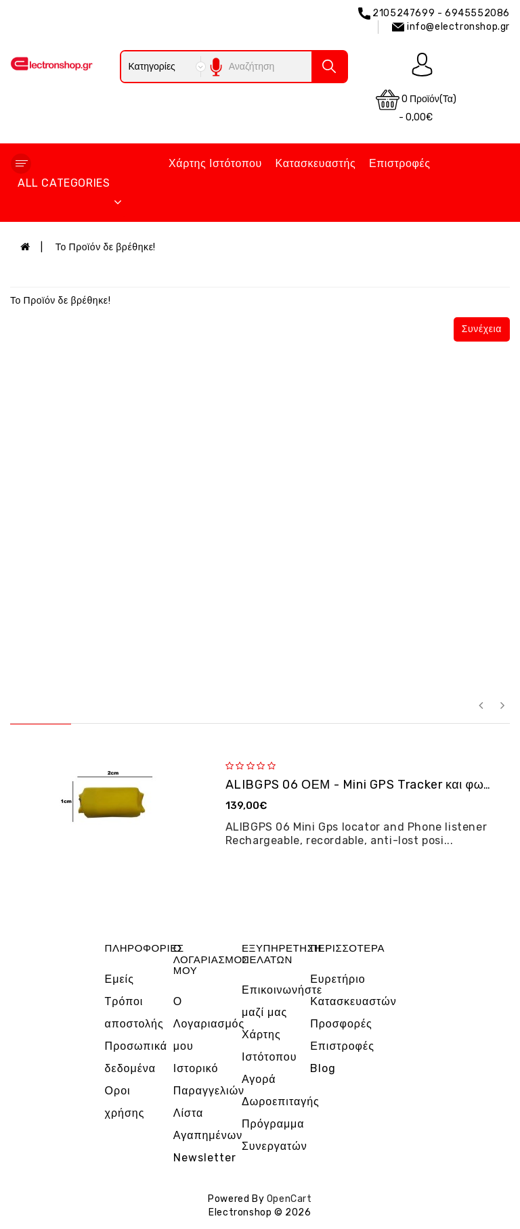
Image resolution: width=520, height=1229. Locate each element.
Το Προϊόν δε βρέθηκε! (106, 247)
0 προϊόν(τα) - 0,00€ (416, 105)
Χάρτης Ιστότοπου (215, 163)
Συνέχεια (482, 329)
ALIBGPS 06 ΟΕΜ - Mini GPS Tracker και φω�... (365, 784)
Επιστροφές (400, 163)
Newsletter (204, 1157)
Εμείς (119, 979)
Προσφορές (341, 1023)
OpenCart (289, 1199)
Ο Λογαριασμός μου (208, 1023)
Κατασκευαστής (316, 163)
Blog (323, 1068)
